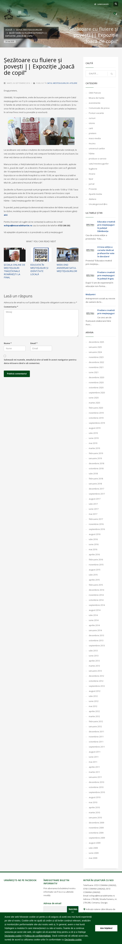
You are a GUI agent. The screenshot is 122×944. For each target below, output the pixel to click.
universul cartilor (97, 148)
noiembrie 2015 (96, 564)
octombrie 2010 (96, 787)
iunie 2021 (93, 372)
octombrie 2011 (96, 741)
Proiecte (93, 189)
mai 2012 (93, 706)
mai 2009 (93, 858)
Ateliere (73, 83)
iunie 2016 (93, 544)
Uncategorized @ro (98, 204)
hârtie (92, 153)
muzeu (92, 143)
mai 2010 (93, 802)
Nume (8, 343)
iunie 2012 (93, 701)
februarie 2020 (96, 407)
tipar (91, 178)
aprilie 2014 (94, 625)
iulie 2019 (93, 433)
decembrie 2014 (96, 589)
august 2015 (94, 569)
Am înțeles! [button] (106, 928)
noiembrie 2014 (96, 594)
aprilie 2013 (94, 660)
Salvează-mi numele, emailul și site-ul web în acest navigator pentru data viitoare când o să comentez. (40, 361)
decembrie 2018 (96, 463)
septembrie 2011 (97, 746)
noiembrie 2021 (96, 367)
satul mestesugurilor (58, 83)
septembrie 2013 (97, 645)
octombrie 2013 (96, 640)
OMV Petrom (95, 92)
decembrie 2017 (96, 488)
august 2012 (94, 691)
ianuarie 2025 (95, 347)
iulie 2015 (93, 574)
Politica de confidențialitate (37, 936)
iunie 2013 (93, 655)
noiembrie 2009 (96, 827)
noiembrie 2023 (96, 357)
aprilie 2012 (94, 711)
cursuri (92, 118)
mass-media (95, 138)
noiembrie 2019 (96, 412)
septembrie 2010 (97, 792)
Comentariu (11, 306)
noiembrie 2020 (96, 382)
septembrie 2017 (97, 493)
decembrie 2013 (96, 635)
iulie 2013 (93, 650)
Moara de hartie (96, 97)
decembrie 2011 (96, 731)
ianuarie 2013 (95, 670)
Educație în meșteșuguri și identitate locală (39, 269)
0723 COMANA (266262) (105, 885)
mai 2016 (93, 549)
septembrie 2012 (97, 686)
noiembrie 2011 (96, 736)
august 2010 (94, 797)
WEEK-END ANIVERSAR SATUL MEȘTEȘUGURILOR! (67, 268)
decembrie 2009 (96, 822)
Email (33, 343)
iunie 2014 (93, 620)
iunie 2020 (93, 397)
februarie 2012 (96, 721)
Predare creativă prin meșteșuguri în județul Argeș (106, 275)
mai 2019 (93, 443)
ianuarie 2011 (95, 777)
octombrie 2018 (96, 468)
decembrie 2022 (96, 362)
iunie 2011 (93, 756)
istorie (92, 123)
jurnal (91, 183)
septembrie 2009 (97, 837)
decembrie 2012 (96, 675)
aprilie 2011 (94, 767)
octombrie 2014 (96, 600)
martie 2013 (94, 665)
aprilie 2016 (94, 554)
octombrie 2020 (96, 387)
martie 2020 (94, 402)
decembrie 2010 (96, 782)
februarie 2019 (96, 453)
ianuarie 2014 (95, 630)
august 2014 (94, 610)
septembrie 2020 (97, 392)
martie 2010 (94, 812)
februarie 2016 (96, 559)
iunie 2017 (93, 508)
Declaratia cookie (13, 936)
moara (92, 173)
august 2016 (94, 534)
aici (5, 214)
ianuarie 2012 (95, 726)
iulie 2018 (93, 473)
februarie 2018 (96, 478)
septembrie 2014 (97, 605)
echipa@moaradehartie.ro (18, 225)
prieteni (92, 133)
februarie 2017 (96, 519)
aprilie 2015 (94, 579)
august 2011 (94, 751)
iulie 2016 (93, 539)
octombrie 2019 (96, 417)
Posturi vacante (96, 113)
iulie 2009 (93, 847)
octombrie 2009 (96, 832)
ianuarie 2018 (95, 483)
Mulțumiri (91, 294)
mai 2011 (93, 761)
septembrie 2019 (97, 422)
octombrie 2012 (96, 681)
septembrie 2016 (97, 529)
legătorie (93, 168)
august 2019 (94, 428)
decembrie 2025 (96, 342)
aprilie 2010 (94, 807)
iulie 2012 (93, 696)
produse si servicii (97, 158)
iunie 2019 (93, 438)
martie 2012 (94, 716)
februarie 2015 (96, 584)
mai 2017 (93, 514)
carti (91, 128)
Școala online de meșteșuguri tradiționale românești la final (14, 271)
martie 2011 (94, 772)
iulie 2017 (93, 503)
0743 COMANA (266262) (94, 888)
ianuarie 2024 (95, 352)
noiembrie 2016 (96, 524)
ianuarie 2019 (95, 458)
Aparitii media (95, 194)
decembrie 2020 (96, 377)
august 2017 (94, 498)
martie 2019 (94, 448)
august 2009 (94, 842)
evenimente (94, 102)
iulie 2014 (93, 615)
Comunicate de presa (99, 108)
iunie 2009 (93, 853)
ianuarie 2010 (95, 817)
